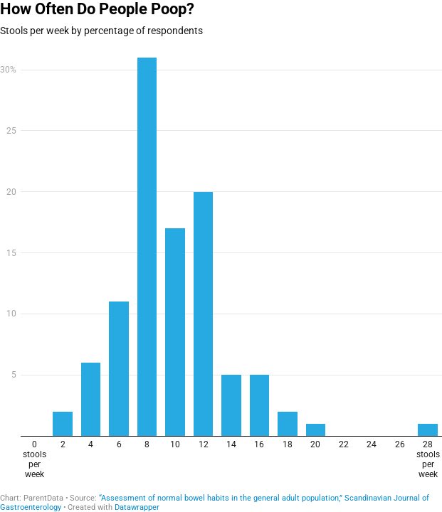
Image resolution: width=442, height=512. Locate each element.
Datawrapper (137, 507)
